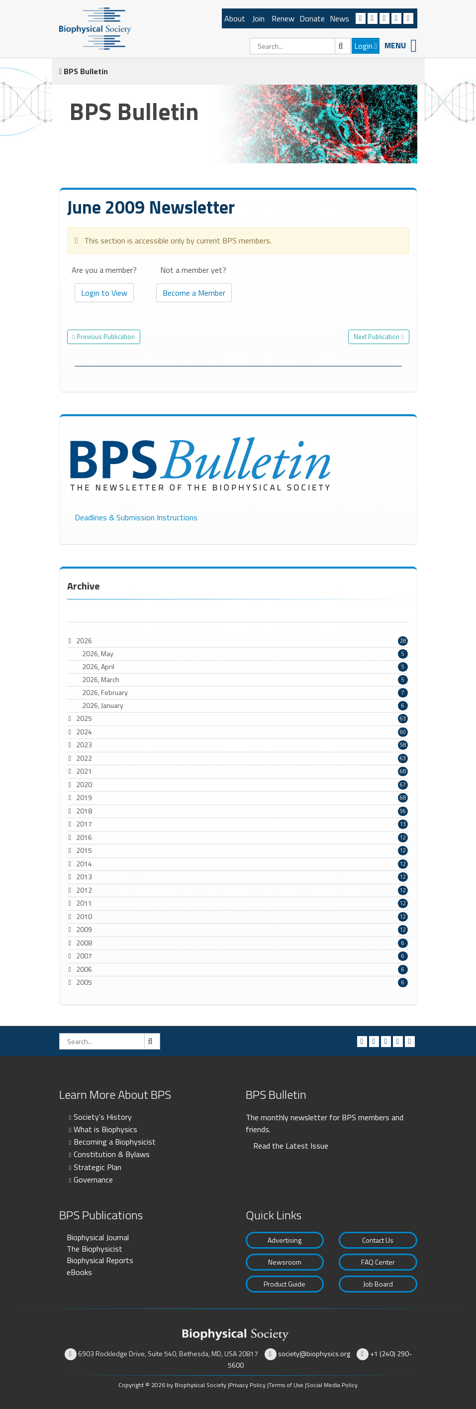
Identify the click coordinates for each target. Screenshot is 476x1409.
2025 (84, 718)
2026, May (245, 653)
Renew (283, 18)
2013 (84, 876)
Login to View (104, 293)
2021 (84, 771)
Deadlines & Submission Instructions (136, 517)
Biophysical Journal (98, 1237)
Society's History (103, 1117)
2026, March (245, 679)
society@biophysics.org (314, 1353)
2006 (84, 969)
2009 (84, 929)
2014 (84, 863)
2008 (84, 943)
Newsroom (284, 1262)
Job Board (378, 1284)
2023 (84, 744)
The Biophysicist (94, 1249)
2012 (84, 890)
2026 (84, 640)
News (339, 18)
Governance (93, 1179)
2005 (84, 982)
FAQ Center (378, 1262)
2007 (84, 955)
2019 (84, 797)
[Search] (300, 46)
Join (258, 18)
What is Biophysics (105, 1129)
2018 (84, 811)
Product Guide (284, 1284)
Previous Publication (106, 337)
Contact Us (377, 1240)
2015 (84, 850)
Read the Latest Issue (290, 1146)
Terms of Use (286, 1385)
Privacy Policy (247, 1385)
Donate (312, 18)
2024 (84, 731)
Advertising (284, 1240)
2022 (84, 758)
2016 (84, 837)
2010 (84, 916)
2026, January (245, 705)
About (234, 18)
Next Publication (376, 337)
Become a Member (194, 293)
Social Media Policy (332, 1385)
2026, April (245, 666)
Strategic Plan (97, 1167)
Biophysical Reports (100, 1260)
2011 (84, 903)
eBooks (79, 1272)
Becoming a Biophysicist (115, 1142)
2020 (84, 784)
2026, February (245, 692)
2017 (84, 824)
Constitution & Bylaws (112, 1154)
